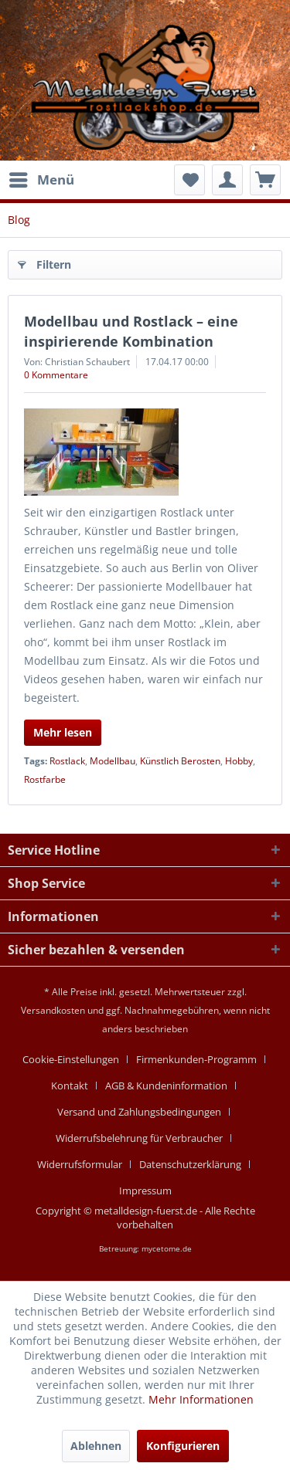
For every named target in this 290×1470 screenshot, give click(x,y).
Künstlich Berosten (180, 760)
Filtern (44, 262)
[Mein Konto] (227, 179)
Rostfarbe (45, 779)
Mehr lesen (62, 732)
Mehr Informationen (201, 1399)
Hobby (239, 760)
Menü (41, 178)
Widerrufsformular (79, 1164)
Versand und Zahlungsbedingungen (139, 1112)
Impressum (145, 1190)
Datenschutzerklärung (190, 1164)
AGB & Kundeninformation (166, 1085)
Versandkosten (53, 1010)
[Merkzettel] (189, 179)
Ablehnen (95, 1445)
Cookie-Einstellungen (70, 1059)
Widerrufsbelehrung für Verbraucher (139, 1138)
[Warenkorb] (265, 179)
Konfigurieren (183, 1445)
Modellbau (112, 760)
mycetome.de (167, 1248)
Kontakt (69, 1085)
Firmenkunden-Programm (196, 1059)
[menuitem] (41, 180)
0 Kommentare (56, 374)
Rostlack (67, 760)
